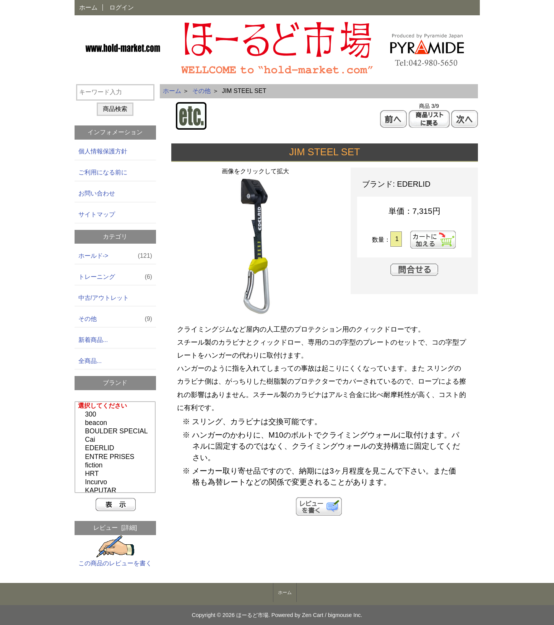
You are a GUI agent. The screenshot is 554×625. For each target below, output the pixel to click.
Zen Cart (312, 615)
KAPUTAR (116, 491)
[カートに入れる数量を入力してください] (395, 239)
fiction (116, 465)
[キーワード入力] (115, 92)
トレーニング (115, 277)
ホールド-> (115, 256)
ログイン (121, 7)
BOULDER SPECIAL (116, 431)
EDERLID (116, 448)
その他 (201, 91)
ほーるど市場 (252, 615)
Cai (116, 440)
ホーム (88, 7)
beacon (116, 423)
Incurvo (116, 482)
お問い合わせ (96, 193)
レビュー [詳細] (115, 527)
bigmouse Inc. (345, 615)
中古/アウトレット (103, 298)
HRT (116, 474)
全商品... (90, 361)
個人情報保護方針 (102, 151)
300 (116, 414)
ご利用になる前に (102, 172)
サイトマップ (96, 214)
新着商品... (93, 340)
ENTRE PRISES (116, 457)
